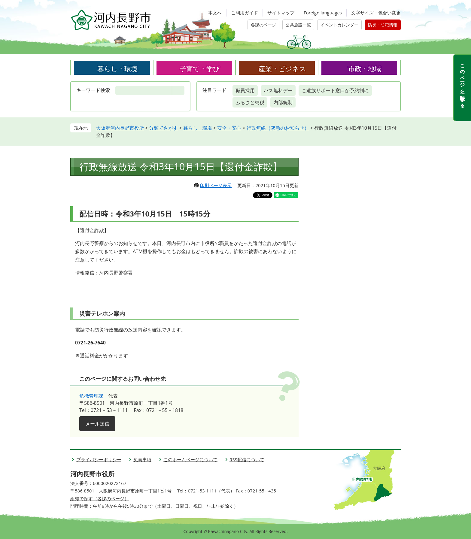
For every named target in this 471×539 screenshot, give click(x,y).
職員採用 (245, 90)
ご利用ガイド (244, 13)
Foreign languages (323, 13)
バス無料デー (278, 90)
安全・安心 (229, 128)
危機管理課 (91, 395)
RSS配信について (246, 459)
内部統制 (283, 102)
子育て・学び (200, 68)
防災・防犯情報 (382, 25)
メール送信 (97, 423)
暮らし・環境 (117, 68)
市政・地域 (364, 68)
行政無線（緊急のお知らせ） (278, 128)
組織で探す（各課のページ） (99, 498)
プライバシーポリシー (98, 459)
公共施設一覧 (298, 25)
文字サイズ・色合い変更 (376, 13)
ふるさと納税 (249, 102)
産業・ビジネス (282, 68)
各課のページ (263, 25)
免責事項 (142, 459)
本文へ (215, 13)
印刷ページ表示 (216, 185)
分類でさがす (163, 128)
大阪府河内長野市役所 (120, 128)
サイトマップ (280, 13)
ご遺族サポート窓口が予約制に (335, 90)
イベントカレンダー (339, 25)
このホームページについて (190, 459)
